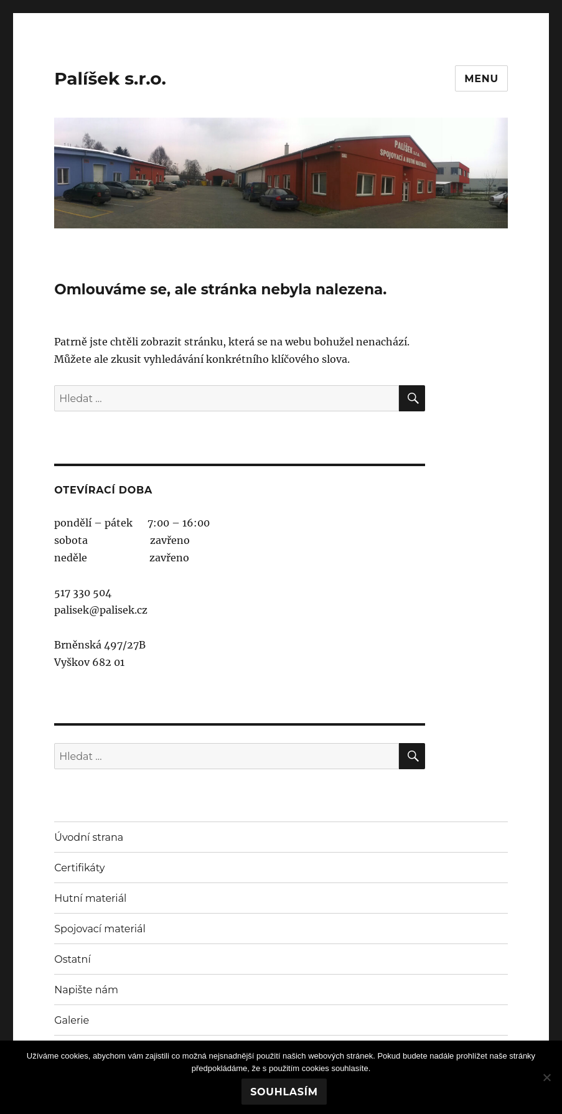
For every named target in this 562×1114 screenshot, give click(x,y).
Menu (481, 79)
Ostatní (72, 959)
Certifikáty (79, 868)
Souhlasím (284, 1092)
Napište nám (86, 990)
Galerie (71, 1020)
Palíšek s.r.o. (110, 78)
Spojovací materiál (100, 929)
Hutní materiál (90, 898)
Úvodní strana (88, 837)
